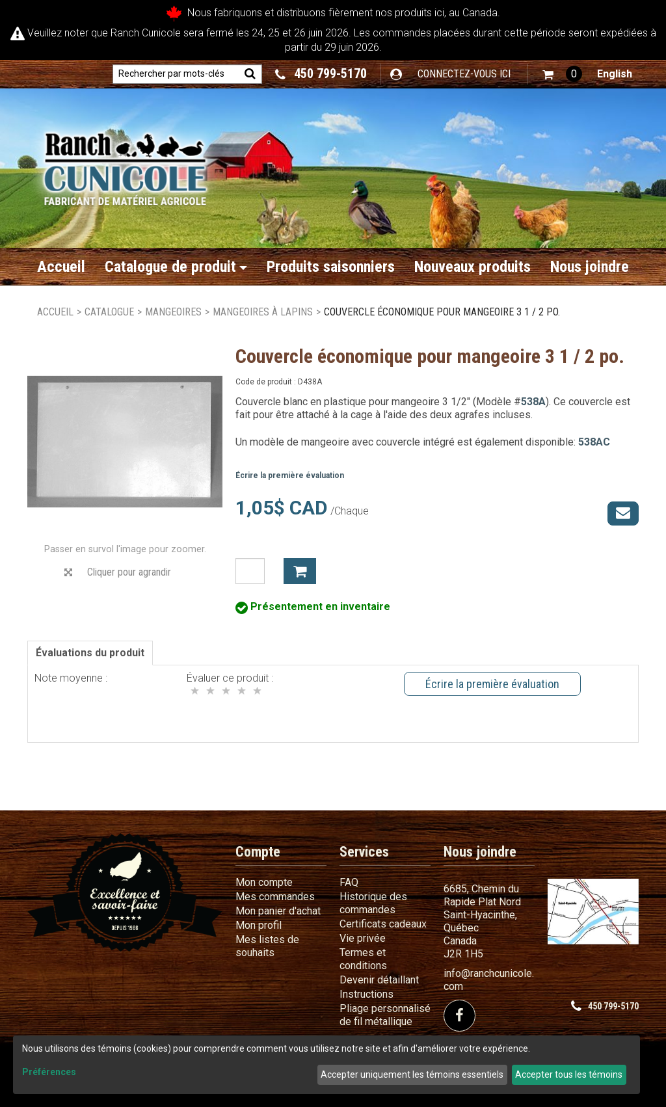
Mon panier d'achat (278, 911)
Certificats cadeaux (383, 924)
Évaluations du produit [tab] (90, 653)
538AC (594, 442)
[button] (562, 74)
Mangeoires (173, 312)
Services (364, 852)
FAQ (349, 882)
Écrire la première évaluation (289, 475)
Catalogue (109, 312)
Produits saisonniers (331, 267)
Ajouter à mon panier (300, 571)
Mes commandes (275, 896)
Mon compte (264, 882)
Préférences (49, 1072)
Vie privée (363, 938)
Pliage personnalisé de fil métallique (385, 1015)
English (614, 74)
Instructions (366, 994)
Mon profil (258, 925)
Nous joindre (589, 267)
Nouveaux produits (472, 267)
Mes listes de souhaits (267, 946)
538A (533, 401)
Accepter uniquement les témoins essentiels (412, 1074)
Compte (257, 852)
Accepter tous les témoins (568, 1074)
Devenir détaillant (379, 980)
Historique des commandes (373, 903)
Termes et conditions (363, 959)
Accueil (61, 267)
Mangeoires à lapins (263, 312)
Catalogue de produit (176, 267)
